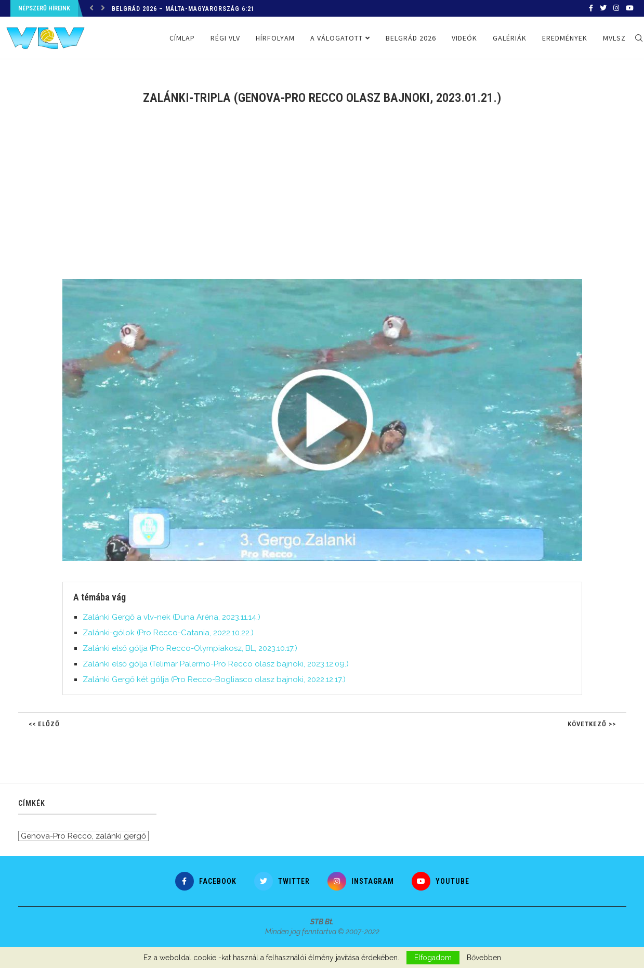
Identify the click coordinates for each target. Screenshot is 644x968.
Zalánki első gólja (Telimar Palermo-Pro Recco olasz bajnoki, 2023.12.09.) (216, 664)
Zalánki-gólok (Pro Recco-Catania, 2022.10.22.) (168, 632)
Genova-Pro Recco (56, 836)
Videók (464, 38)
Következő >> (592, 724)
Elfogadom (433, 957)
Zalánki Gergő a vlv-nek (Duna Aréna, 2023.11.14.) (171, 617)
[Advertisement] (322, 198)
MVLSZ (614, 38)
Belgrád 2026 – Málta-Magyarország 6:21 (183, 8)
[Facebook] (591, 8)
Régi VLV (225, 38)
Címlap (182, 38)
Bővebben (484, 957)
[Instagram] (616, 8)
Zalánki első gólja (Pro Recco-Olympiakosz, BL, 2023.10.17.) (190, 648)
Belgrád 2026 (411, 38)
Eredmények (564, 38)
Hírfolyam (275, 38)
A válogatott (336, 38)
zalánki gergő (121, 836)
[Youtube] (630, 8)
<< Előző (44, 724)
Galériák (510, 38)
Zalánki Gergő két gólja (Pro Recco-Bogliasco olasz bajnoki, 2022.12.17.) (214, 679)
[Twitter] (603, 8)
